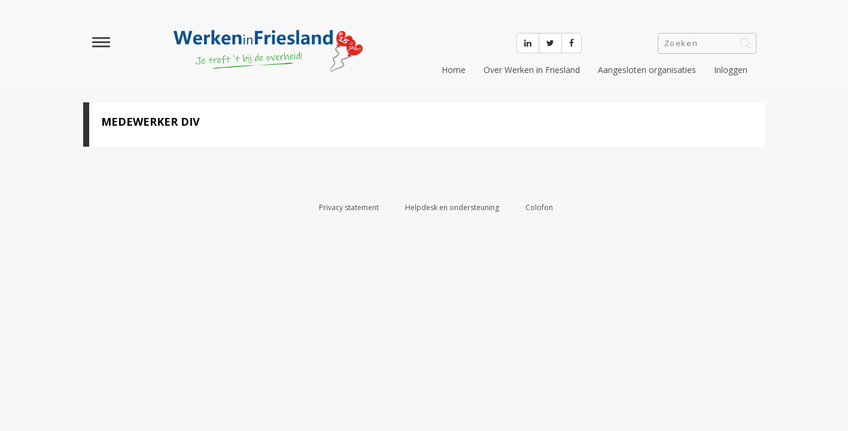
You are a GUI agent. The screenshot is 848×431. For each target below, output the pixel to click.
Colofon (539, 207)
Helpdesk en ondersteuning (452, 207)
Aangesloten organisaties (647, 69)
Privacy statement (349, 207)
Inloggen (730, 69)
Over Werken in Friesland (532, 69)
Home (454, 69)
